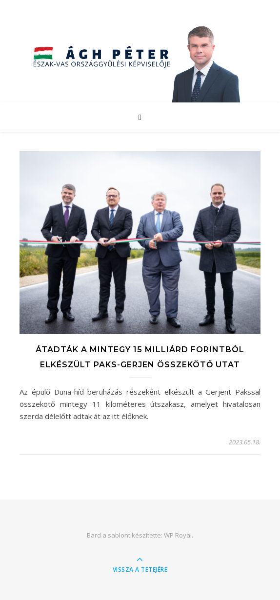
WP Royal (178, 535)
